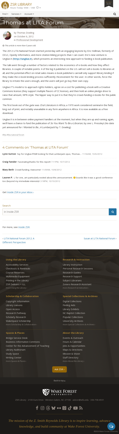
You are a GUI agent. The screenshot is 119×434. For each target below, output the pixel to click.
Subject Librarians (72, 280)
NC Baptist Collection (74, 313)
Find (4, 14)
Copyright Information (17, 301)
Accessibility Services (17, 264)
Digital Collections (72, 301)
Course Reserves (15, 272)
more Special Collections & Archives (78, 324)
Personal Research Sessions (78, 268)
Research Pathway (16, 313)
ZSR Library (21, 4)
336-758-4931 (97, 399)
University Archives (73, 320)
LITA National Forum (16, 135)
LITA (5, 135)
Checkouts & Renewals (18, 268)
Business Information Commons (23, 341)
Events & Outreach (73, 337)
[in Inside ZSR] (55, 211)
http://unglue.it (22, 58)
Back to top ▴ (59, 380)
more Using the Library (16, 288)
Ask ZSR (59, 369)
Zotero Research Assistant (77, 284)
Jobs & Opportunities (74, 345)
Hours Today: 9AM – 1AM (22, 7)
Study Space (12, 353)
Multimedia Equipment (18, 276)
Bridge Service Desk (16, 337)
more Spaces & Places (15, 361)
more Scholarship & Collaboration (21, 324)
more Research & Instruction (75, 288)
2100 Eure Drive (36, 399)
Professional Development (29, 39)
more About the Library (73, 361)
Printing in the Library (17, 280)
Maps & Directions (72, 349)
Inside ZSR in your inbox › (20, 192)
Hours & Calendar (72, 341)
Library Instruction (72, 264)
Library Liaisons (14, 305)
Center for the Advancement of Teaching (27, 345)
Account (28, 14)
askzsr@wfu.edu (81, 399)
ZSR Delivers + (15, 284)
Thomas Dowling (25, 32)
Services (15, 14)
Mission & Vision (71, 353)
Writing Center (13, 357)
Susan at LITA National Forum (99, 238)
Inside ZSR (24, 227)
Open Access (13, 309)
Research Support (72, 276)
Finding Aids (69, 305)
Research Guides (72, 272)
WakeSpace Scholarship (18, 320)
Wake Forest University (59, 392)
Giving (109, 3)
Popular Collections (73, 317)
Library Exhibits (71, 309)
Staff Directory (70, 357)
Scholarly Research (16, 317)
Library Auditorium (15, 349)
